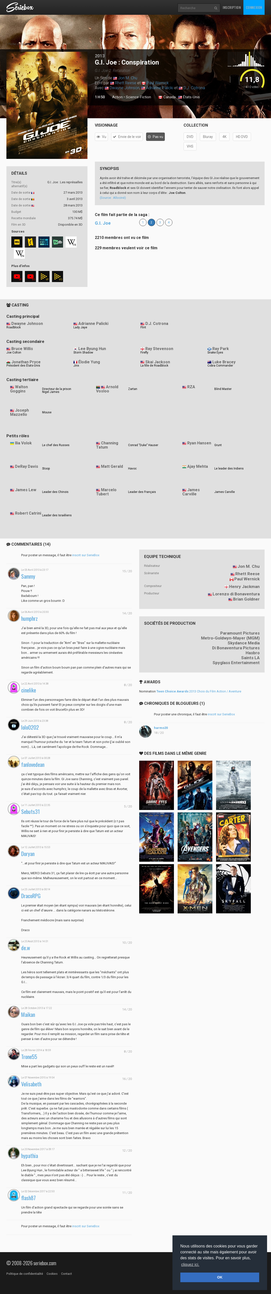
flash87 (28, 1198)
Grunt (218, 445)
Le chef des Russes (55, 445)
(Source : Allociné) (113, 198)
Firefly (144, 352)
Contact (66, 1274)
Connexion (254, 7)
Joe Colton (13, 352)
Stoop (46, 468)
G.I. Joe (103, 223)
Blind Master (223, 389)
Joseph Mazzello (19, 412)
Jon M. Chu (127, 78)
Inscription (232, 7)
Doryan (27, 853)
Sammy (28, 576)
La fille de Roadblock (154, 365)
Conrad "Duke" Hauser (143, 445)
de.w (25, 948)
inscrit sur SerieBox (85, 555)
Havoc (132, 468)
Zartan (132, 389)
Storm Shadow (83, 352)
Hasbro (253, 652)
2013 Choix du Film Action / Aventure (198, 691)
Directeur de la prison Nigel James (56, 390)
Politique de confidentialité (24, 1274)
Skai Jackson (157, 362)
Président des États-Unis (23, 365)
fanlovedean (32, 764)
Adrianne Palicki (159, 87)
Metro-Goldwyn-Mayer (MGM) (230, 638)
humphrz (29, 618)
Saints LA (250, 657)
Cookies (52, 1274)
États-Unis (189, 97)
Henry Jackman (244, 586)
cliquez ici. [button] (190, 1264)
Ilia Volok (23, 443)
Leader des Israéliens (57, 515)
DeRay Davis (26, 466)
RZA (191, 387)
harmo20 (161, 728)
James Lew (25, 489)
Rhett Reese (125, 83)
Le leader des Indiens (229, 468)
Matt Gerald (112, 466)
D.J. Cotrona (194, 87)
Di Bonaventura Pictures (236, 647)
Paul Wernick (158, 83)
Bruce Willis (22, 348)
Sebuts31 (30, 811)
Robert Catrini (28, 513)
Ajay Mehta (197, 466)
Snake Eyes (215, 352)
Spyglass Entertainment (236, 662)
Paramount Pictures (240, 633)
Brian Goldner (246, 599)
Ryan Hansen (199, 443)
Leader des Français (142, 492)
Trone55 (29, 1056)
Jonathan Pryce (26, 362)
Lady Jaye (80, 327)
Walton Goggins (19, 389)
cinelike (28, 690)
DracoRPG (31, 896)
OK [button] (219, 1277)
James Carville (191, 491)
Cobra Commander (220, 365)
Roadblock (13, 327)
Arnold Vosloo (107, 389)
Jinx (76, 365)
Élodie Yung (89, 362)
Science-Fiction (138, 97)
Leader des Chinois (55, 492)
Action (117, 97)
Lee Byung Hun (92, 348)
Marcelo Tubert (106, 491)
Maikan (28, 1014)
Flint (143, 327)
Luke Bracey (224, 362)
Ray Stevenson (159, 348)
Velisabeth (31, 1084)
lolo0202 (30, 727)
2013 (100, 55)
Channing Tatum (107, 445)
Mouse (46, 412)
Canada (167, 97)
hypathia (29, 1156)
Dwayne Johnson (124, 87)
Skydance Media (244, 642)
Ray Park (220, 348)
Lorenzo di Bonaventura (236, 593)
